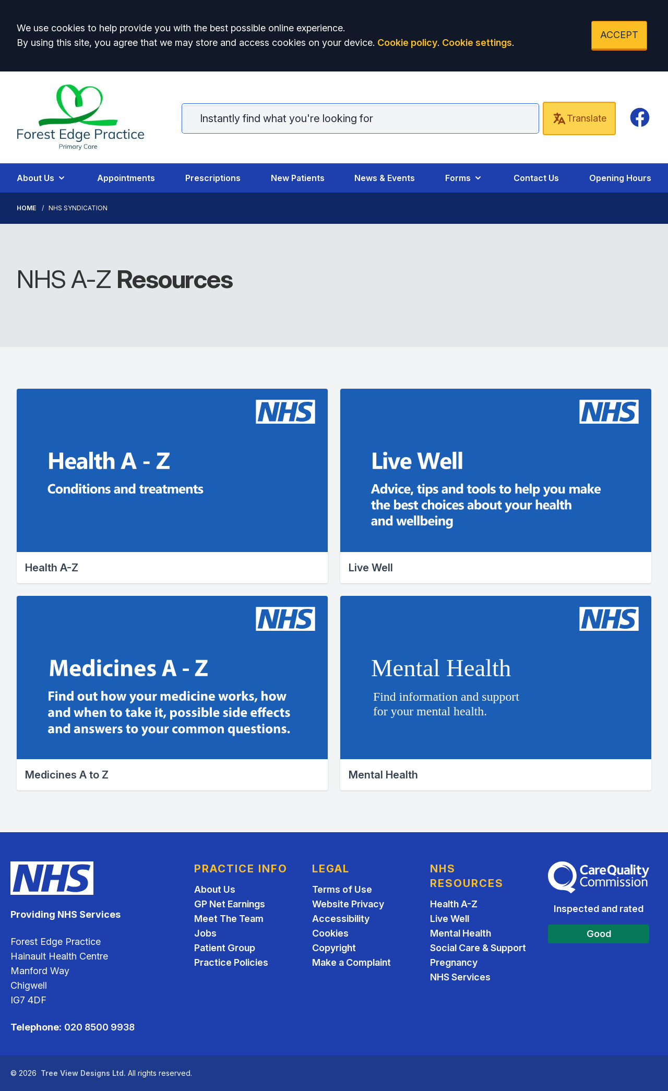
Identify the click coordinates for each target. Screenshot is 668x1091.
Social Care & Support (478, 947)
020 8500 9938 (99, 1027)
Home (26, 208)
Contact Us (536, 178)
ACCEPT (619, 34)
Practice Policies (231, 962)
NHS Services (460, 977)
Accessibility (340, 918)
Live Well (449, 918)
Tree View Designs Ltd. (83, 1073)
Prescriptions (213, 178)
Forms (464, 178)
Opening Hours (620, 178)
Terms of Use (342, 889)
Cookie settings (477, 42)
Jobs (205, 933)
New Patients (298, 178)
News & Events (384, 178)
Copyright (334, 947)
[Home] (89, 117)
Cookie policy (407, 42)
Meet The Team (229, 918)
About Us (42, 178)
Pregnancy (454, 962)
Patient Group (224, 947)
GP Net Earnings (229, 903)
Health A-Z (454, 903)
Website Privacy (348, 903)
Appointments (126, 178)
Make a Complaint (351, 962)
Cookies (330, 933)
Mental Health (460, 933)
